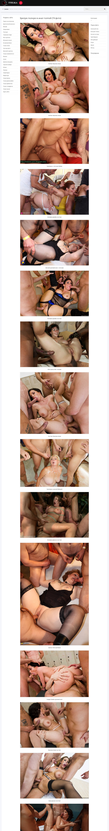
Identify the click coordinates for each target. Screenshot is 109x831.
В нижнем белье (7, 43)
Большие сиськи (7, 40)
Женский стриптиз (8, 51)
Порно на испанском (8, 21)
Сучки (4, 59)
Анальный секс (94, 29)
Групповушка (94, 37)
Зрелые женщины (7, 62)
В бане (5, 67)
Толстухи (5, 32)
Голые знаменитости (8, 53)
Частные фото (6, 48)
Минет (92, 45)
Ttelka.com (13, 3)
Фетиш (92, 48)
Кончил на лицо (95, 34)
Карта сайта (6, 91)
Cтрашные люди (7, 34)
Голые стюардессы (8, 86)
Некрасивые (6, 29)
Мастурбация (94, 39)
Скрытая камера (7, 64)
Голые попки (6, 45)
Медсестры (6, 75)
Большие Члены (95, 31)
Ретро (92, 42)
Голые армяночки (7, 83)
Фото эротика (6, 37)
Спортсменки (6, 78)
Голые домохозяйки (8, 81)
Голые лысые (6, 89)
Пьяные (5, 70)
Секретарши (6, 72)
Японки (5, 56)
